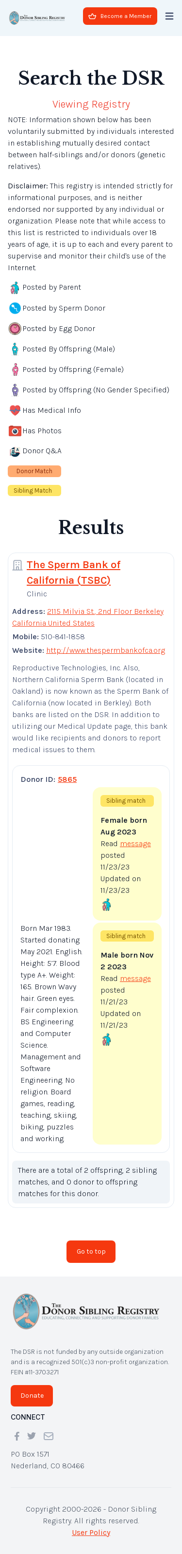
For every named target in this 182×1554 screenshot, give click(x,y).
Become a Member (119, 16)
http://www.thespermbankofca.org (105, 650)
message (135, 843)
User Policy (91, 1532)
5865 (67, 779)
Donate (32, 1395)
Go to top (91, 1251)
